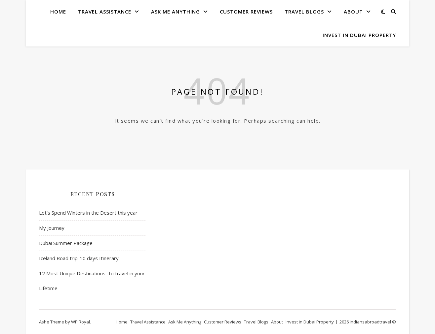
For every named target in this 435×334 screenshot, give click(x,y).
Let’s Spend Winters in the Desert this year (88, 212)
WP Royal (80, 322)
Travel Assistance (104, 11)
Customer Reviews (246, 11)
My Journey (51, 228)
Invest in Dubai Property (359, 35)
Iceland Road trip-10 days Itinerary (79, 258)
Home (58, 11)
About (353, 11)
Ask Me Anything (175, 11)
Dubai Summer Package (66, 243)
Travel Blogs (304, 11)
